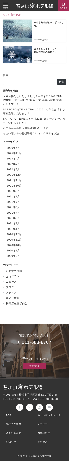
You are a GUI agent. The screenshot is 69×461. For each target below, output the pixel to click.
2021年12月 (14, 174)
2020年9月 (13, 250)
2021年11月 (14, 180)
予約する (34, 365)
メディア (11, 292)
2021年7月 (13, 201)
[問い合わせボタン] (63, 5)
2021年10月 (14, 185)
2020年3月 (13, 255)
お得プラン (13, 276)
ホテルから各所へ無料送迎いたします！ (27, 128)
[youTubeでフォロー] (49, 407)
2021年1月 (13, 228)
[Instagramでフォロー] (39, 407)
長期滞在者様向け (17, 303)
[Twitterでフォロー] (29, 407)
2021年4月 (13, 212)
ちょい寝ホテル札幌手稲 (39, 456)
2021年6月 (13, 207)
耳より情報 (13, 297)
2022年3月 (13, 169)
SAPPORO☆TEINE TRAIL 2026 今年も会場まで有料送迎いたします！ (34, 111)
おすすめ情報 (14, 270)
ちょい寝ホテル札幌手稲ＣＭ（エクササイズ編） (32, 133)
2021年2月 (13, 223)
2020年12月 (14, 234)
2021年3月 (13, 218)
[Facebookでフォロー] (19, 407)
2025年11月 (14, 153)
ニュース (11, 281)
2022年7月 (13, 164)
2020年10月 (14, 245)
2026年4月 (13, 147)
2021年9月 (13, 190)
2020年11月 (14, 239)
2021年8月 (13, 196)
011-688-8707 (36, 342)
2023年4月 (13, 158)
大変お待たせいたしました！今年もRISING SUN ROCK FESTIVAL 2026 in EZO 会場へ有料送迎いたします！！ (33, 100)
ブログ (10, 287)
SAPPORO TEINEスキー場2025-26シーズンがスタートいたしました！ (34, 120)
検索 (6, 75)
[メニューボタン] (6, 5)
